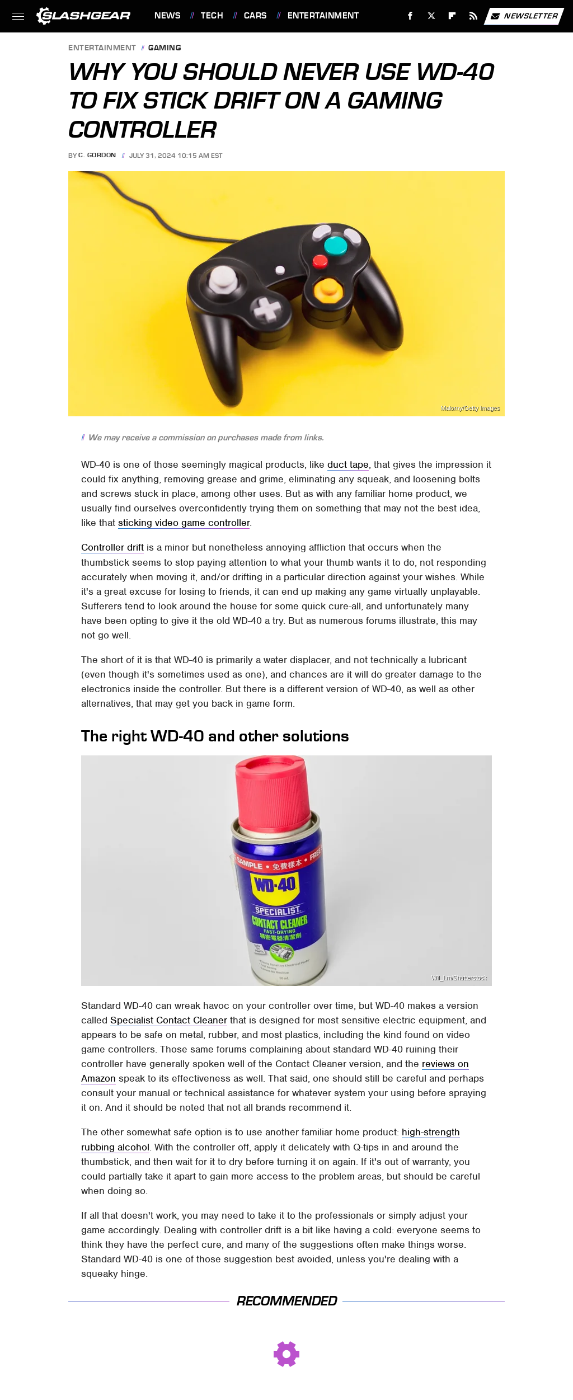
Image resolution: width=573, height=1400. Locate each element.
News (167, 16)
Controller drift (112, 547)
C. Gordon (97, 155)
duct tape (348, 464)
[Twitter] (431, 16)
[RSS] (474, 16)
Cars (255, 16)
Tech (212, 16)
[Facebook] (410, 16)
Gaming (164, 48)
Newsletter (524, 16)
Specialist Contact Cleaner (168, 1020)
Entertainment (323, 16)
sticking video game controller (184, 522)
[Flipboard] (452, 16)
